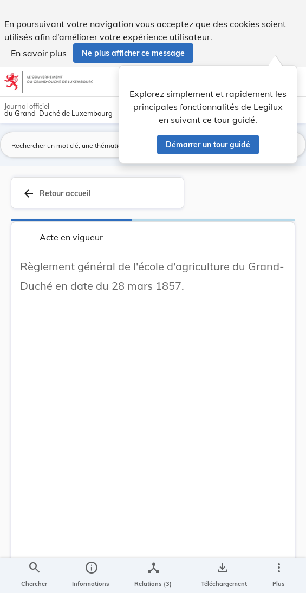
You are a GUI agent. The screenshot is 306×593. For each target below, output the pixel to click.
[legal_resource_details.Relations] (153, 575)
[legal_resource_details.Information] (90, 575)
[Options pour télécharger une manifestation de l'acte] (222, 575)
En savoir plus (39, 53)
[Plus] (278, 575)
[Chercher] (34, 575)
